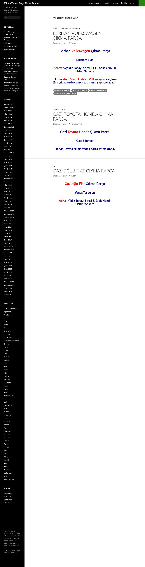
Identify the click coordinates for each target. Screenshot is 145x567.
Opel (5, 428)
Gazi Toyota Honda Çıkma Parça (83, 116)
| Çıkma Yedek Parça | (11, 308)
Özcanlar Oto (8, 77)
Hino (5, 373)
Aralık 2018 (8, 143)
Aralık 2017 (8, 169)
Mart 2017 (8, 188)
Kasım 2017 (8, 172)
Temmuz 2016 (9, 214)
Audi (55, 28)
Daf (5, 354)
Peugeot (7, 431)
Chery (6, 328)
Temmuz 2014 (9, 285)
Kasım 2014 (8, 275)
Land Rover (8, 405)
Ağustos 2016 (9, 211)
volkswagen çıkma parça (65, 93)
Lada (5, 402)
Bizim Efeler (8, 43)
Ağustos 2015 (9, 246)
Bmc (5, 321)
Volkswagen (74, 28)
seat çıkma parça (80, 90)
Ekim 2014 (8, 279)
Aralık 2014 (8, 272)
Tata (5, 463)
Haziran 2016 (9, 217)
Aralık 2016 (8, 198)
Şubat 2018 (8, 166)
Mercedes (7, 415)
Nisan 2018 (8, 159)
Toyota (63, 109)
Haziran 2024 (9, 108)
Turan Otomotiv (9, 83)
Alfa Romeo (8, 315)
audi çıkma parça (62, 90)
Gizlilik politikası (111, 3)
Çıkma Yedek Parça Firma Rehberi (22, 3)
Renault (6, 441)
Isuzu (6, 386)
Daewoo (7, 350)
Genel (6, 370)
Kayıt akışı (7, 496)
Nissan (6, 425)
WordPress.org (9, 503)
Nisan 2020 (8, 114)
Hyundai (7, 379)
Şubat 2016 (8, 230)
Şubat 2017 (8, 191)
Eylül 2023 (8, 111)
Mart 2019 (8, 137)
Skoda (65, 28)
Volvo (6, 476)
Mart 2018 (8, 162)
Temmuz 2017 (9, 179)
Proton (6, 437)
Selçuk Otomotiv (10, 88)
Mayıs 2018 (8, 156)
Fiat (54, 166)
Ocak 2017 (8, 195)
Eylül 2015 (8, 243)
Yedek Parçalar (9, 479)
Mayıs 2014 (8, 288)
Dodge (6, 360)
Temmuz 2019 (9, 127)
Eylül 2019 (8, 124)
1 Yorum (74, 43)
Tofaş (6, 467)
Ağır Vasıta (8, 312)
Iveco (6, 389)
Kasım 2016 (8, 201)
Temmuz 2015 (9, 250)
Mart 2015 (8, 262)
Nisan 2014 (8, 291)
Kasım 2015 (8, 237)
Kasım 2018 (8, 146)
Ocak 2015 (8, 269)
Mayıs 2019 (8, 130)
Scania (6, 447)
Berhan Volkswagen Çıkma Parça (77, 35)
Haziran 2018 (9, 153)
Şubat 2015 (8, 266)
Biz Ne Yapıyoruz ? (93, 3)
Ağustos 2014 (9, 282)
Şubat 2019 (8, 140)
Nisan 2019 (8, 133)
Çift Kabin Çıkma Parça (12, 341)
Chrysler (7, 334)
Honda (56, 109)
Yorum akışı (8, 500)
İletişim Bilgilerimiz (129, 3)
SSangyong (8, 457)
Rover (6, 444)
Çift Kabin (7, 337)
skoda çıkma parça (98, 90)
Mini (5, 418)
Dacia (6, 347)
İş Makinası (8, 383)
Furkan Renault (9, 50)
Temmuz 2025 (9, 104)
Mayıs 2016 (8, 221)
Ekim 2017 (8, 175)
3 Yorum (74, 176)
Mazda (6, 412)
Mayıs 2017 (8, 182)
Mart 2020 (8, 117)
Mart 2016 (8, 227)
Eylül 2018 (8, 150)
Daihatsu (7, 357)
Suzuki (6, 460)
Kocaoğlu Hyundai (10, 46)
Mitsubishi (7, 421)
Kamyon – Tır (8, 396)
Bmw (6, 325)
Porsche (7, 434)
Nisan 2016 (8, 224)
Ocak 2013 (8, 295)
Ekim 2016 (8, 204)
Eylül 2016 (8, 208)
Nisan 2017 (8, 185)
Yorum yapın (76, 124)
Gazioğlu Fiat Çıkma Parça (84, 170)
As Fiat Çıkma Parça (11, 71)
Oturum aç (8, 493)
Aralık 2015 (8, 233)
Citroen (6, 344)
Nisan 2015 (8, 259)
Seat (59, 28)
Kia (5, 399)
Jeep (5, 392)
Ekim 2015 (8, 240)
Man (5, 408)
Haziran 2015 (9, 253)
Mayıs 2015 (8, 256)
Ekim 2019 (8, 121)
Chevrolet (7, 331)
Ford (5, 366)
